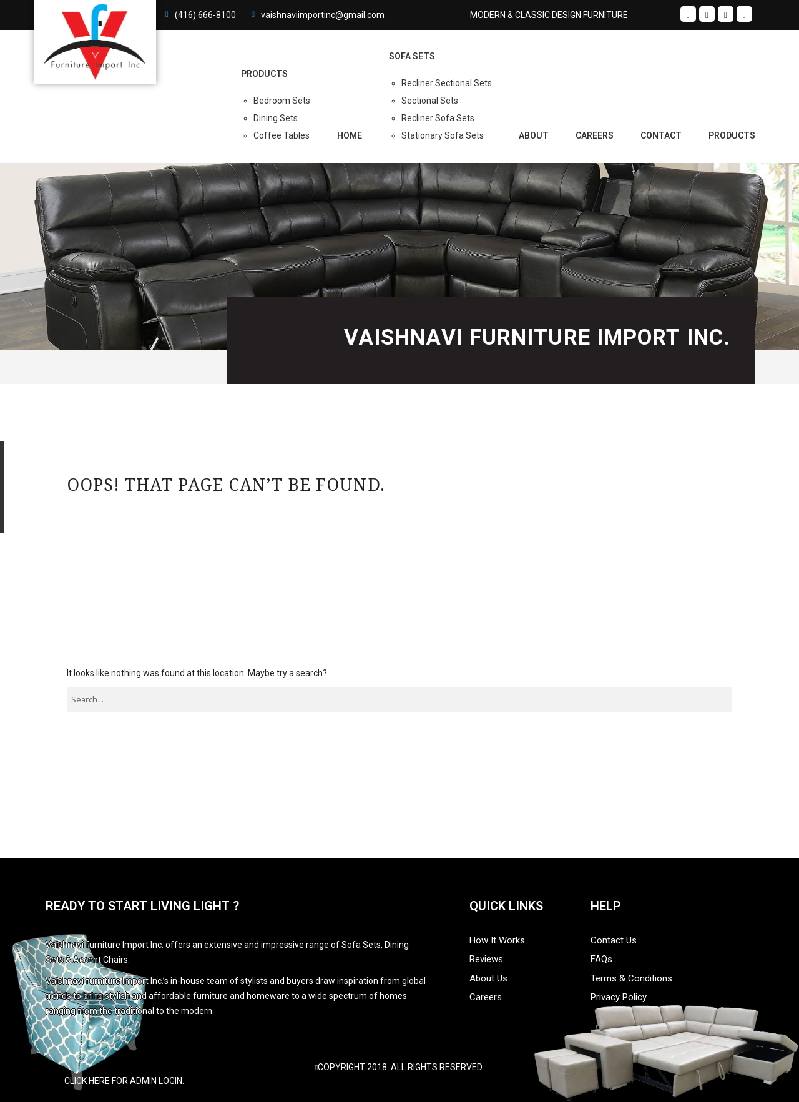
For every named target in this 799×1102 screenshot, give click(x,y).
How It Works (497, 940)
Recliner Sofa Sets (437, 118)
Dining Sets (275, 118)
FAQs (601, 959)
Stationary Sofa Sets (442, 135)
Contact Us (614, 940)
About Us (488, 978)
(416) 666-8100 (205, 15)
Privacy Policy (619, 997)
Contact (661, 135)
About (534, 135)
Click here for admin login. (124, 1081)
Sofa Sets (412, 56)
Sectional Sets (429, 101)
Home (349, 135)
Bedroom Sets (281, 101)
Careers (595, 135)
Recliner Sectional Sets (446, 83)
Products (731, 135)
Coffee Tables (281, 135)
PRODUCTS (264, 74)
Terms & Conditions (631, 978)
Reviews (486, 959)
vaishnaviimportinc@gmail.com (323, 15)
